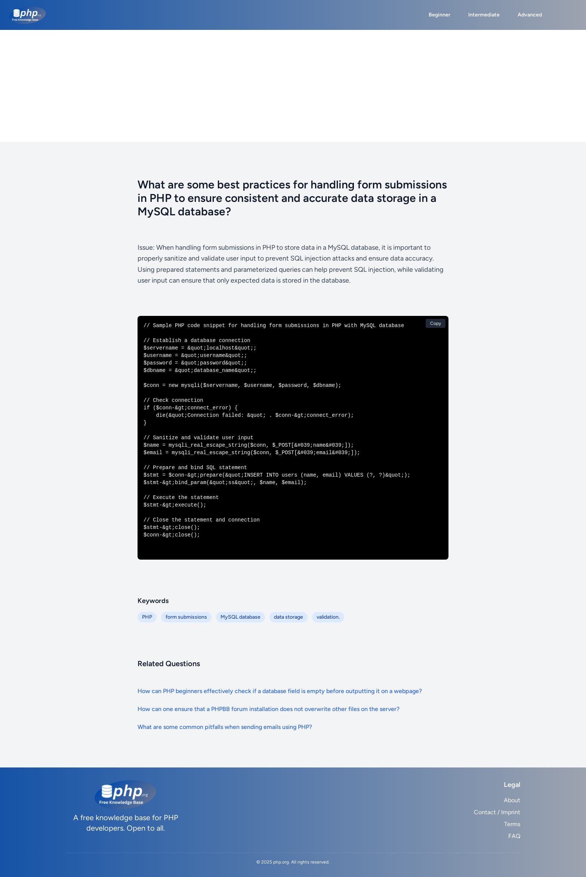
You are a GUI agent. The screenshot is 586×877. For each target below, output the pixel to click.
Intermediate (484, 15)
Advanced (530, 15)
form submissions (186, 617)
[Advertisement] (293, 86)
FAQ (514, 836)
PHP (147, 617)
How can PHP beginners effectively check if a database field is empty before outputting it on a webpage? (280, 691)
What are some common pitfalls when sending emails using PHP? (225, 726)
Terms (512, 824)
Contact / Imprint (497, 812)
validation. (328, 617)
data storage (288, 617)
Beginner (439, 15)
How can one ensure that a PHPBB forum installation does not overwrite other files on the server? (269, 709)
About (512, 800)
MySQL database (240, 617)
